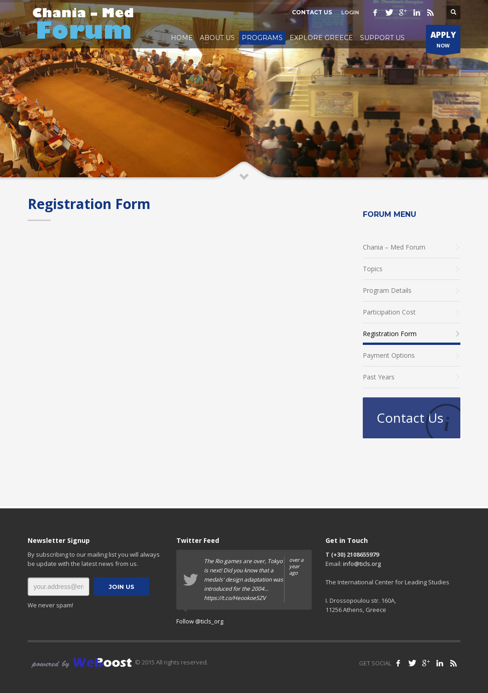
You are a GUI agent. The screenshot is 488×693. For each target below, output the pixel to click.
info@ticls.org (362, 563)
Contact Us (410, 417)
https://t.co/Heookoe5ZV (235, 598)
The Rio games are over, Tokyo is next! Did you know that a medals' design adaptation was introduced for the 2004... (254, 580)
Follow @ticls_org (199, 621)
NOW (443, 41)
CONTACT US (312, 12)
